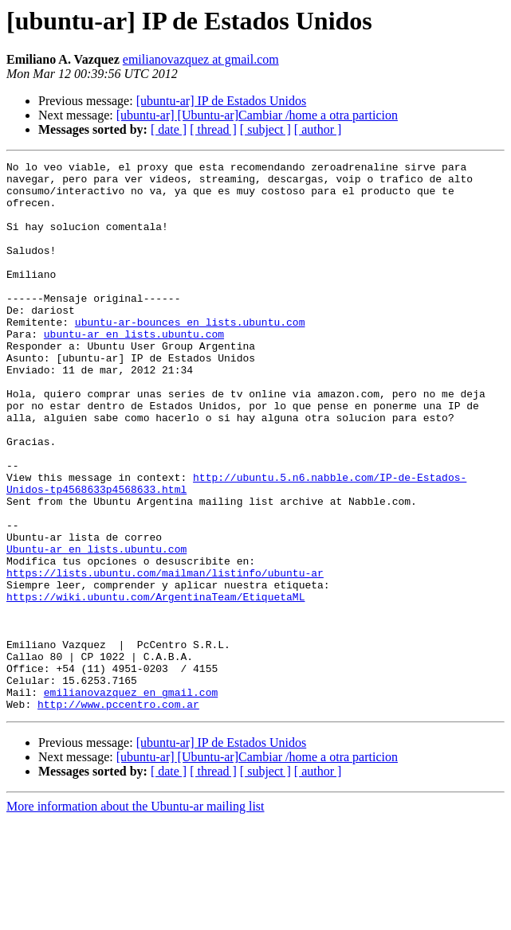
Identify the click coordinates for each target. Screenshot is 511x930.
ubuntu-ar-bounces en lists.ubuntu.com (190, 355)
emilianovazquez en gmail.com (131, 799)
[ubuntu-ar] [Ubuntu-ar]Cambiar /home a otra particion (257, 115)
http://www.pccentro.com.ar (118, 814)
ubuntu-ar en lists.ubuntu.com (134, 369)
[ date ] (169, 129)
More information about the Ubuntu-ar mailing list (135, 916)
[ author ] (318, 129)
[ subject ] (265, 129)
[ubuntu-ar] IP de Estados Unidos (221, 100)
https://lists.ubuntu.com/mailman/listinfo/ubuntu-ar (165, 656)
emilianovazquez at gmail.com (201, 59)
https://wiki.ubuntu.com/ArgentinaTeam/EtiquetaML (155, 685)
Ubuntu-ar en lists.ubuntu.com (96, 627)
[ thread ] (213, 129)
